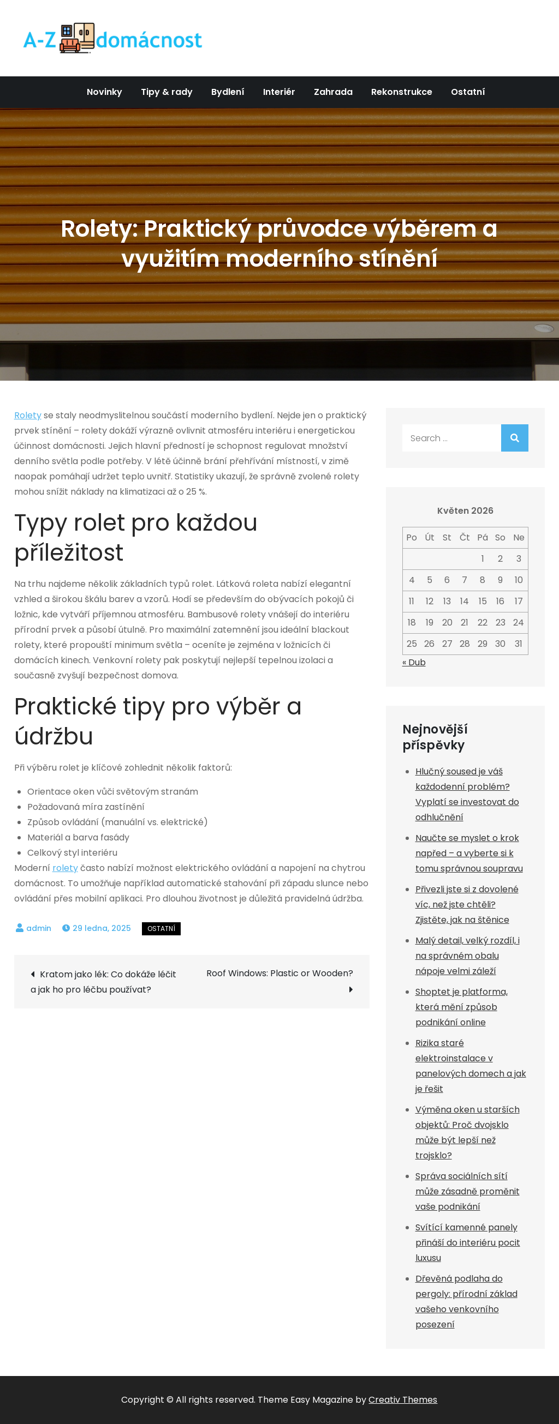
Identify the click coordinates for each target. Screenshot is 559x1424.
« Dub (414, 662)
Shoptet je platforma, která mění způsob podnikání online (461, 1007)
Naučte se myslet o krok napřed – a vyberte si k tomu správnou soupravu (469, 853)
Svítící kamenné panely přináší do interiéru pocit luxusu (467, 1242)
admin (38, 928)
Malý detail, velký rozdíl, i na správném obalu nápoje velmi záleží (467, 955)
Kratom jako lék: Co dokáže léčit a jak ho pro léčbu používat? (103, 982)
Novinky (104, 92)
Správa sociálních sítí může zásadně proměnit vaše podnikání (467, 1191)
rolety (65, 868)
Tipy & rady (167, 92)
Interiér (279, 92)
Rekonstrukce (401, 92)
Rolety (27, 415)
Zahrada (333, 92)
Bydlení (228, 92)
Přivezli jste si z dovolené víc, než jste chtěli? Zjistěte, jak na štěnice (467, 904)
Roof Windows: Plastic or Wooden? (279, 973)
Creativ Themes (402, 1399)
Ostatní (468, 92)
